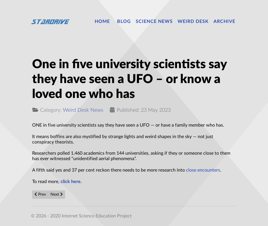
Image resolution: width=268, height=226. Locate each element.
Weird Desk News (83, 110)
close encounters (203, 170)
